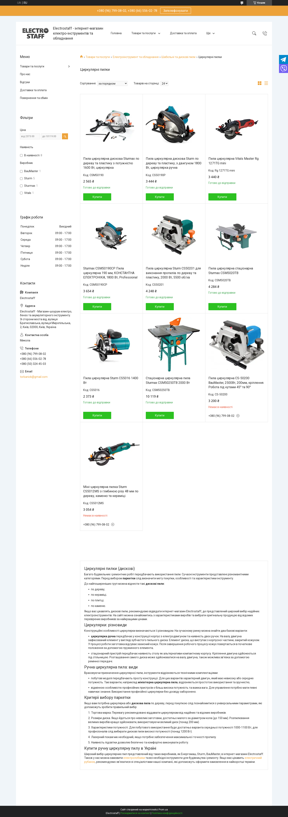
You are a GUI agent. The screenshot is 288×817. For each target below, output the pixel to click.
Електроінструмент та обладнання (136, 57)
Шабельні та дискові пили (178, 57)
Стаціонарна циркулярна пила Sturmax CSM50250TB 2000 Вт (168, 380)
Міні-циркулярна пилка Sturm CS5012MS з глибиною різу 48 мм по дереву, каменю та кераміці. (110, 491)
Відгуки (25, 82)
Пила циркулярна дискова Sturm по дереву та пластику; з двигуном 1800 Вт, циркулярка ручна (173, 163)
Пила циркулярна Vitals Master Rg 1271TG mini (233, 161)
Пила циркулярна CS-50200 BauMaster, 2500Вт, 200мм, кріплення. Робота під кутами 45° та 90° (236, 382)
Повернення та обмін (34, 98)
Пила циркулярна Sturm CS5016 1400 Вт (110, 380)
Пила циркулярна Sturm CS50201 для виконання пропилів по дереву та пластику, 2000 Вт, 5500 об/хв (173, 272)
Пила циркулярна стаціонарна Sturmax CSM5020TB (230, 270)
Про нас (25, 74)
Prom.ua (163, 809)
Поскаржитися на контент (135, 813)
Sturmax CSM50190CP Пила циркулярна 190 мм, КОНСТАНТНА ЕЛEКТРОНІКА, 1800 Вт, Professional (110, 272)
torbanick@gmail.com (34, 376)
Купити (97, 197)
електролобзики (134, 757)
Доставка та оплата (183, 33)
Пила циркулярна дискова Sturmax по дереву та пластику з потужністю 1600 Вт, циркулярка (111, 163)
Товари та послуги (143, 33)
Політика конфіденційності (167, 813)
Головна (116, 33)
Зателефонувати (175, 11)
